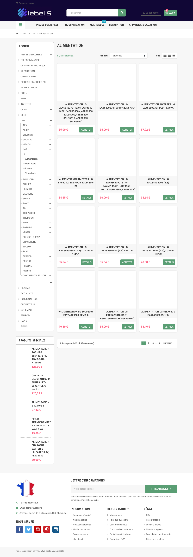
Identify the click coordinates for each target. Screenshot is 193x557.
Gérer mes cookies (155, 539)
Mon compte (116, 515)
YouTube (37, 529)
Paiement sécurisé (82, 515)
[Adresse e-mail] (108, 489)
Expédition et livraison (120, 534)
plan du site (78, 539)
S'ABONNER (161, 489)
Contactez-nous (80, 534)
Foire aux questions (119, 520)
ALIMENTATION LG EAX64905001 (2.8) (158, 181)
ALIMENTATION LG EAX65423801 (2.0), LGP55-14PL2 (158, 250)
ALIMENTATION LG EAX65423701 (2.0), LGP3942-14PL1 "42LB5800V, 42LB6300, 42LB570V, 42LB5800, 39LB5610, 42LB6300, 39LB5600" (76, 113)
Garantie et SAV (117, 539)
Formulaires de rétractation (159, 534)
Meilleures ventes (81, 529)
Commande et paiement (121, 529)
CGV (148, 515)
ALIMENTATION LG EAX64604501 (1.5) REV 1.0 (117, 249)
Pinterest (46, 529)
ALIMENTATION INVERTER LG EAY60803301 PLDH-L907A (158, 106)
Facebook (19, 529)
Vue (158, 55)
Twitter (28, 529)
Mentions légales (154, 529)
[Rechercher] (95, 12)
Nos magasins (80, 520)
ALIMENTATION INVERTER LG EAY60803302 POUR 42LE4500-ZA (76, 182)
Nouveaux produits (82, 524)
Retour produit (153, 520)
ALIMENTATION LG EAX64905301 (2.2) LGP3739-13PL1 (76, 250)
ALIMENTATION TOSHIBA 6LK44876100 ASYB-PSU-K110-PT (40, 355)
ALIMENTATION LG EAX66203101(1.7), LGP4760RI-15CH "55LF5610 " (117, 315)
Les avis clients (153, 524)
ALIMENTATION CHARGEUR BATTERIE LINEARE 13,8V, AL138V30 (40, 448)
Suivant (168, 343)
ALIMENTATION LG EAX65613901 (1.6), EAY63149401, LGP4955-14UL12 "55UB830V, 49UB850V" (117, 184)
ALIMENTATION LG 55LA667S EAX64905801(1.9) (158, 313)
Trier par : (103, 55)
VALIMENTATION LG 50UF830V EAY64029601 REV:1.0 (76, 313)
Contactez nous (25, 3)
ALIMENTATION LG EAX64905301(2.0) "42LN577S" (117, 106)
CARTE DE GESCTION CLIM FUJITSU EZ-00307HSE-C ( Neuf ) (41, 382)
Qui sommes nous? (119, 524)
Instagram (55, 529)
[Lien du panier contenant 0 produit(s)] (170, 13)
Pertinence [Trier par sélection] (117, 55)
